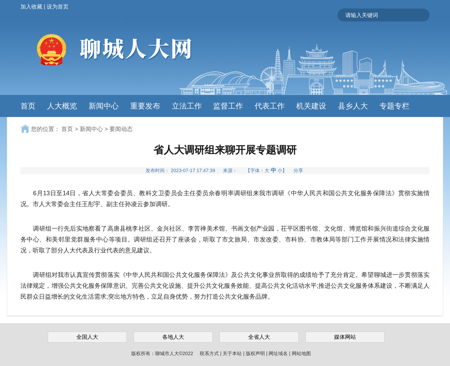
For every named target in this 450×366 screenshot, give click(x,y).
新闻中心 (104, 106)
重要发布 (145, 106)
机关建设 (311, 106)
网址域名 (279, 353)
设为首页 (58, 7)
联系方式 (210, 353)
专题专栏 (394, 106)
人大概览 (62, 106)
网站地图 (301, 353)
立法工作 (187, 106)
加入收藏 (31, 7)
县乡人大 (353, 106)
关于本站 (233, 353)
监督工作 (228, 106)
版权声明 (256, 353)
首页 (27, 106)
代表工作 (270, 106)
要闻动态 (121, 129)
